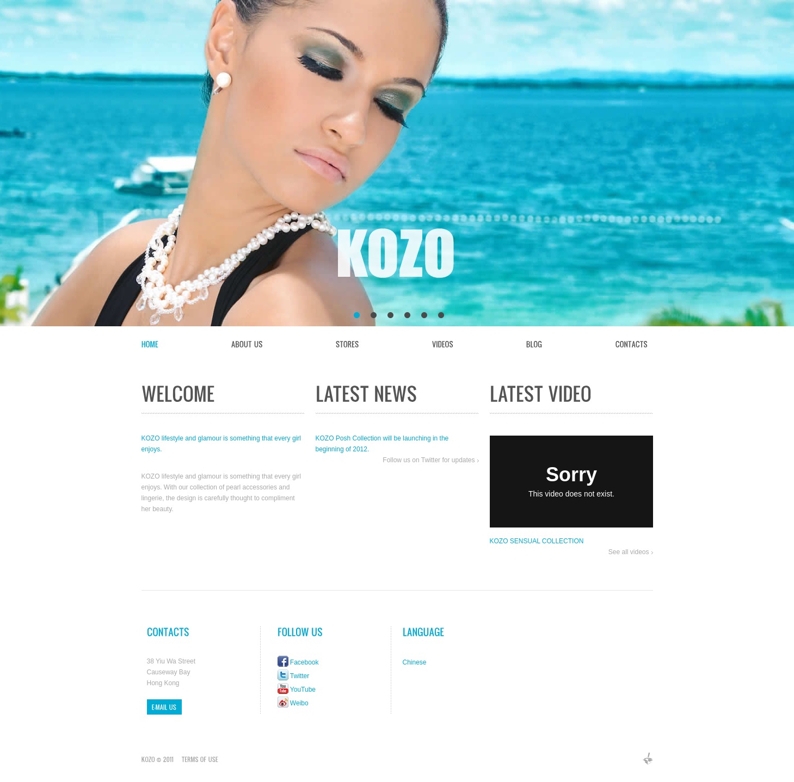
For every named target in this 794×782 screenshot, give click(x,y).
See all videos (628, 552)
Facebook (304, 662)
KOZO (397, 255)
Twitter (299, 676)
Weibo (299, 703)
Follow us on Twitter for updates (429, 460)
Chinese (415, 662)
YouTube (303, 689)
